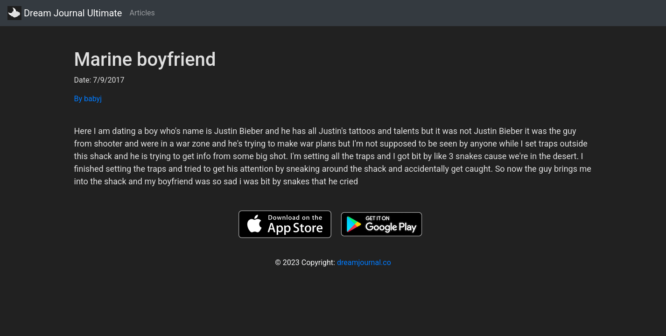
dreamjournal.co (364, 262)
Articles (141, 12)
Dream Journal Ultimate (64, 13)
